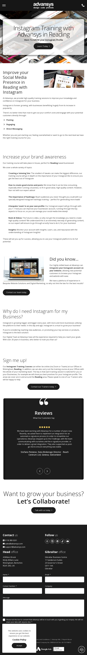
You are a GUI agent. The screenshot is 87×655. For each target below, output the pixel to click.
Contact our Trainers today (42, 387)
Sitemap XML (56, 639)
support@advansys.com (14, 547)
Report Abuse (67, 639)
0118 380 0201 (10, 540)
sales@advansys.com (13, 543)
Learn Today (42, 46)
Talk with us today (42, 510)
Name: (6, 575)
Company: (48, 586)
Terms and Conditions (42, 639)
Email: (48, 575)
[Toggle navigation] (4, 5)
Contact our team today (16, 292)
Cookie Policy (19, 639)
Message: (6, 597)
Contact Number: (10, 586)
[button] (40, 471)
